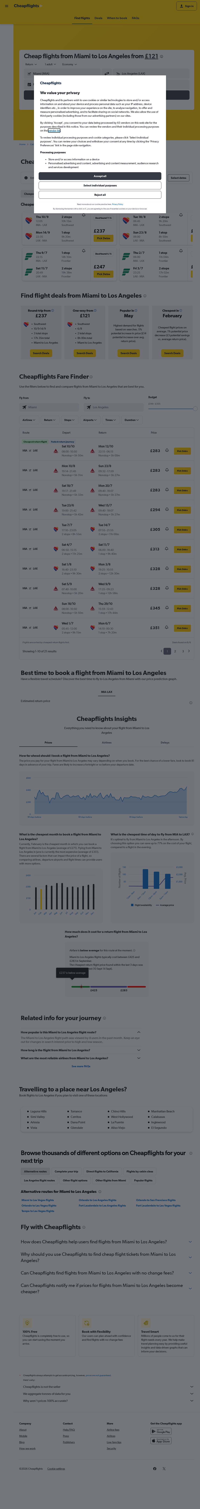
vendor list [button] (54, 130)
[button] (100, 176)
